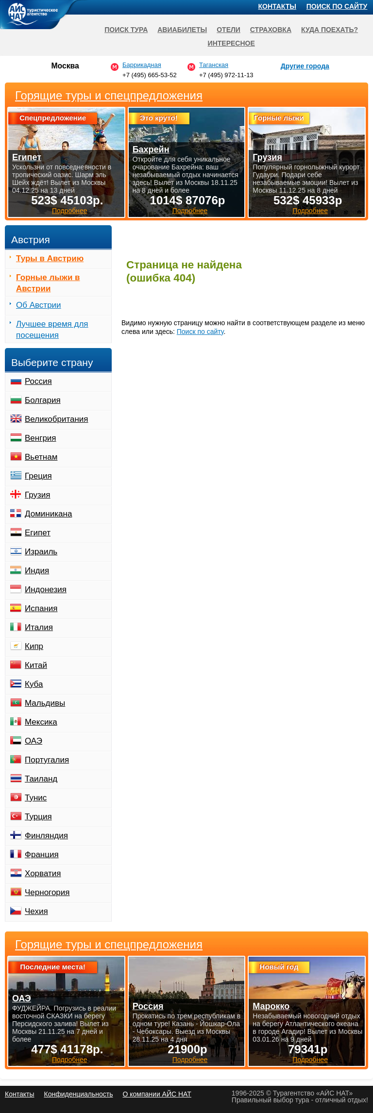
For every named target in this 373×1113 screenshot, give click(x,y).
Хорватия (43, 873)
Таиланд (41, 778)
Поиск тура (126, 29)
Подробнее (69, 1059)
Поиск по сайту (200, 331)
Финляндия (46, 835)
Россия (38, 381)
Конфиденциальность (78, 1094)
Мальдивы (45, 703)
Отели (228, 29)
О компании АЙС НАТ (157, 1094)
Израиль (41, 551)
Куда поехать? (329, 29)
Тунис (36, 797)
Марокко (271, 1006)
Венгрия (40, 438)
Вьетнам (41, 457)
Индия (37, 570)
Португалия (47, 759)
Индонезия (46, 589)
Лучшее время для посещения (52, 329)
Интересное (231, 43)
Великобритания (56, 419)
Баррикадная (141, 64)
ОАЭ (33, 741)
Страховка (270, 29)
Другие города (305, 66)
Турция (38, 816)
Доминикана (48, 513)
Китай (36, 665)
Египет (38, 532)
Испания (41, 608)
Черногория (47, 892)
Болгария (43, 400)
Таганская (213, 64)
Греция (38, 476)
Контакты (277, 6)
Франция (42, 854)
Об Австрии (38, 305)
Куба (34, 684)
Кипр (34, 646)
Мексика (41, 722)
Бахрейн (151, 149)
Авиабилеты (182, 29)
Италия (39, 627)
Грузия (38, 494)
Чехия (36, 911)
